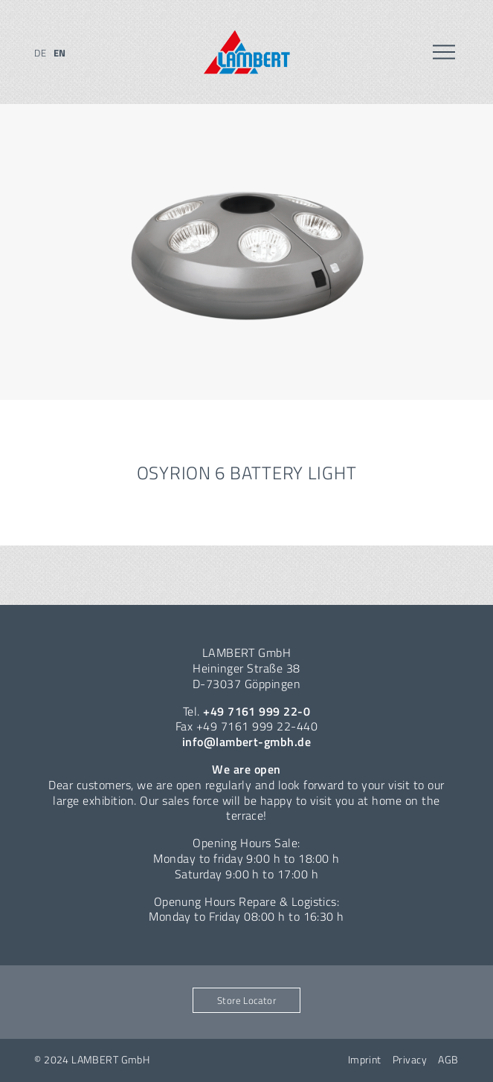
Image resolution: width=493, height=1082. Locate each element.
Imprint (364, 1059)
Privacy (410, 1059)
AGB (448, 1059)
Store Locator (246, 1000)
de (40, 52)
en (60, 52)
